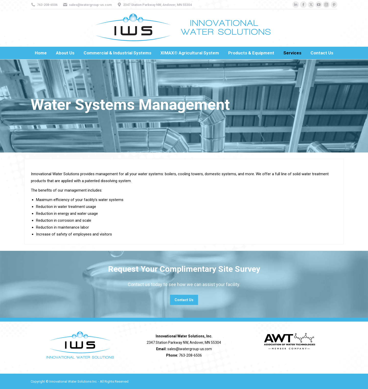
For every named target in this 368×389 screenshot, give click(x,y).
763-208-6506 (47, 5)
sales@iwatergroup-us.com (90, 5)
